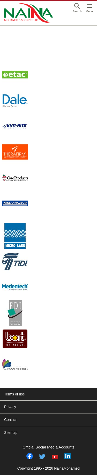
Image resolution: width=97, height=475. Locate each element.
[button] (77, 8)
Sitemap (10, 432)
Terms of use (14, 394)
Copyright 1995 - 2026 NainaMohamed (48, 468)
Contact (10, 420)
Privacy (10, 407)
